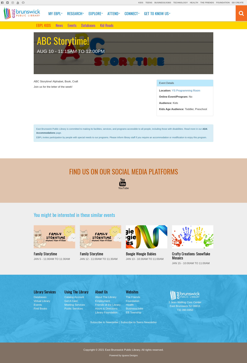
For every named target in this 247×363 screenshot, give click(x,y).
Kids (140, 2)
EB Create (238, 2)
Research (75, 13)
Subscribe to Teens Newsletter (139, 322)
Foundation (223, 2)
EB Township (133, 312)
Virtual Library (42, 301)
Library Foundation (106, 312)
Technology (180, 2)
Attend (113, 13)
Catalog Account (74, 297)
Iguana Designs (130, 355)
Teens (148, 2)
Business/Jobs (162, 2)
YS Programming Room (186, 90)
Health (194, 2)
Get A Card (71, 301)
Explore (96, 13)
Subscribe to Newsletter (104, 322)
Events (72, 25)
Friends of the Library (108, 304)
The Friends (207, 2)
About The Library (105, 297)
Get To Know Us (157, 13)
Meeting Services (74, 304)
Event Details (166, 82)
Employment (102, 301)
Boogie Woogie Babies (141, 253)
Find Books (40, 308)
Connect (132, 13)
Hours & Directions (106, 308)
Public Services (73, 308)
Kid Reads (106, 25)
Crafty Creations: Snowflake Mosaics (191, 256)
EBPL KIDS (43, 25)
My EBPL (55, 13)
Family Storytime (45, 253)
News (59, 25)
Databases (88, 25)
